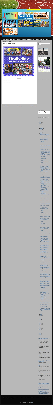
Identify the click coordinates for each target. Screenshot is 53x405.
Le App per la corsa (30, 39)
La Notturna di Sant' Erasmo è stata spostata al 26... (45, 216)
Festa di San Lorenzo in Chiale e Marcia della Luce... (44, 158)
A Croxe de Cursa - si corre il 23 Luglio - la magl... (44, 205)
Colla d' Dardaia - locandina (44, 219)
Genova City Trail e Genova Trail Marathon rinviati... (44, 270)
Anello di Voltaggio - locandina (44, 288)
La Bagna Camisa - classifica (44, 208)
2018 (40, 323)
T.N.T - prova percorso (43, 251)
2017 (40, 324)
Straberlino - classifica (43, 256)
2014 (40, 328)
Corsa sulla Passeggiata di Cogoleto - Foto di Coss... (45, 177)
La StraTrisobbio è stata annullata (45, 264)
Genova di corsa (8, 4)
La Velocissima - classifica (43, 135)
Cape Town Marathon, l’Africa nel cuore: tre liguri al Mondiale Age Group (44, 355)
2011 (40, 332)
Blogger (32, 402)
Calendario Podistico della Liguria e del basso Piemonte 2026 (43, 339)
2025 (40, 122)
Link (47, 39)
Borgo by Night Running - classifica (45, 176)
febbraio (41, 316)
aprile (41, 314)
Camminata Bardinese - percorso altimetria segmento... (44, 149)
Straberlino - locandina (43, 277)
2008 (40, 334)
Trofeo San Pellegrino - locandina (44, 218)
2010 (40, 333)
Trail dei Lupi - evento (43, 292)
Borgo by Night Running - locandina (45, 267)
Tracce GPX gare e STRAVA (40, 39)
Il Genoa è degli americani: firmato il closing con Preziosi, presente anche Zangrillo (43, 387)
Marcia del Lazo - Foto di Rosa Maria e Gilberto (44, 284)
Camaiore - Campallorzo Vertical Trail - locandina (44, 200)
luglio (41, 133)
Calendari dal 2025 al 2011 (10, 39)
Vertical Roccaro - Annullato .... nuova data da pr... (44, 193)
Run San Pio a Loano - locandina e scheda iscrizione (45, 187)
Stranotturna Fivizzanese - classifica (45, 151)
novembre (41, 128)
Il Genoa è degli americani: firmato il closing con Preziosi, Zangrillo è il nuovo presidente (44, 384)
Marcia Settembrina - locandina (44, 134)
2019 (40, 322)
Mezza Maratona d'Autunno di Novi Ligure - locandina (45, 156)
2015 (40, 327)
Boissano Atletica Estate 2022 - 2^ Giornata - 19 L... (45, 230)
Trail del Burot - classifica (43, 280)
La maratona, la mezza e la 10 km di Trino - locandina (45, 223)
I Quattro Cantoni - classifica (44, 139)
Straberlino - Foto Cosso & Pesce (44, 255)
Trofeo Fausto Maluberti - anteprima (45, 285)
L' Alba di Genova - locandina (44, 238)
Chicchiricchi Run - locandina (44, 299)
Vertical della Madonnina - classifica (45, 273)
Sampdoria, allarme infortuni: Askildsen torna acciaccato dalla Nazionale (43, 393)
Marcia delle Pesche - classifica (44, 138)
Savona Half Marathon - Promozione (45, 154)
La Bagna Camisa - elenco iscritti (44, 213)
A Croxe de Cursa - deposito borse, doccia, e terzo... (45, 203)
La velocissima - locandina (44, 268)
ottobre (41, 129)
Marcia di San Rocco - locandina (44, 241)
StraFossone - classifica (43, 207)
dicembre (41, 127)
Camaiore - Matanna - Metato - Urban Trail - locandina (44, 198)
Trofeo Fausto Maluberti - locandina (45, 276)
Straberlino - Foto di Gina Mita (44, 252)
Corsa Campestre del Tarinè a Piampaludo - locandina (44, 189)
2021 (40, 319)
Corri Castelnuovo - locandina (44, 166)
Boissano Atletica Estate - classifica (45, 308)
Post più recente (6, 105)
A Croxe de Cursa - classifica (44, 179)
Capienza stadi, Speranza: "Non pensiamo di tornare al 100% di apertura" (44, 391)
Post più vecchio (33, 105)
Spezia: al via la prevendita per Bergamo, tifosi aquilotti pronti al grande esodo (44, 389)
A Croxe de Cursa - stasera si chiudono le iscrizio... (44, 185)
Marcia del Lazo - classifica (44, 291)
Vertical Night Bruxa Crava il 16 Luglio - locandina (44, 247)
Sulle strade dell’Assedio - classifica (45, 257)
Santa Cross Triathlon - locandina (44, 194)
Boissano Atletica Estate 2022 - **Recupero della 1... (44, 262)
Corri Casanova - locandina (44, 171)
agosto (41, 132)
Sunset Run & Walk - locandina (44, 228)
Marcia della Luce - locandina (44, 244)
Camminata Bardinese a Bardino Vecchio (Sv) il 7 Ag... (44, 168)
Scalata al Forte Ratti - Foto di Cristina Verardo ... (44, 287)
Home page (19, 105)
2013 (40, 329)
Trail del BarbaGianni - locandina (44, 227)
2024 (40, 123)
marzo (41, 315)
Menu (4, 39)
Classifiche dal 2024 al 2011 (21, 39)
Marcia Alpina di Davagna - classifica (45, 142)
